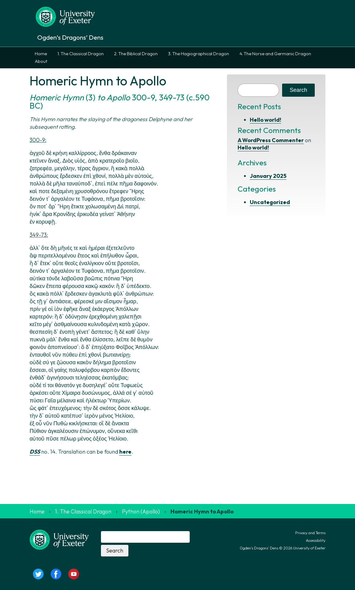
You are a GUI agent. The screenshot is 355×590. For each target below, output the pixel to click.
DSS (35, 451)
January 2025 (268, 175)
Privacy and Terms (310, 533)
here (125, 451)
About (41, 61)
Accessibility (315, 540)
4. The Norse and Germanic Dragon (275, 53)
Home (41, 53)
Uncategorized (270, 202)
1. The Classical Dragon (80, 53)
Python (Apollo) (141, 511)
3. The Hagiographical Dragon (198, 53)
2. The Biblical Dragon (136, 53)
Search (298, 90)
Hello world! (265, 119)
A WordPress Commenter (271, 140)
